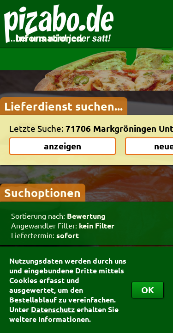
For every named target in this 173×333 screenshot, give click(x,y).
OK (147, 290)
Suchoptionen (42, 192)
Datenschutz (53, 309)
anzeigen (62, 146)
